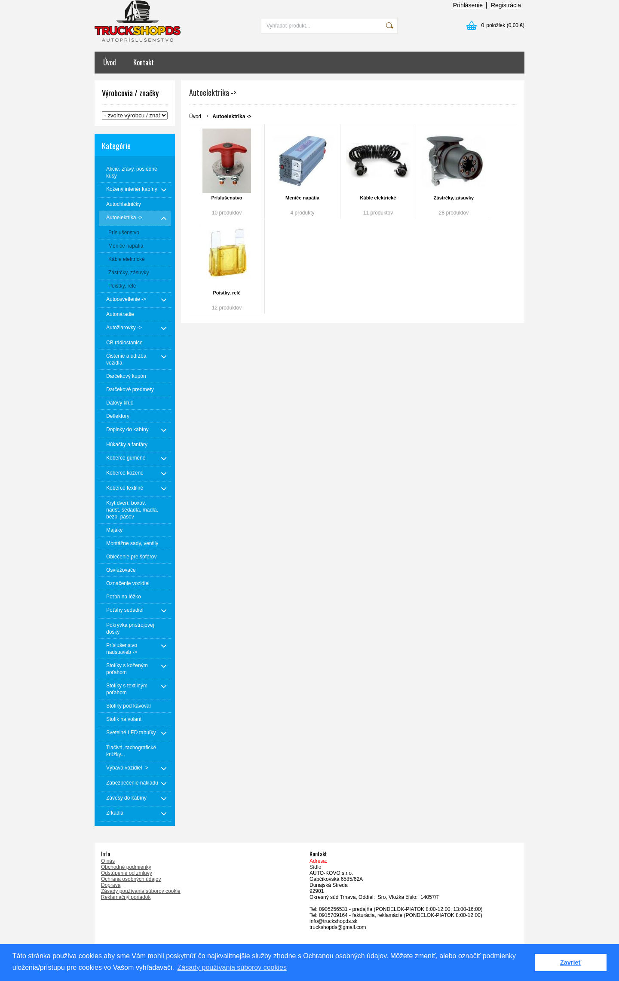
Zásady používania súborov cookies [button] (232, 967)
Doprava (110, 885)
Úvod (109, 62)
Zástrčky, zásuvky (454, 197)
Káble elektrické (378, 197)
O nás (108, 861)
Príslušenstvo (226, 197)
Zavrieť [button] (570, 962)
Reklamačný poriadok (125, 897)
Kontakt (143, 62)
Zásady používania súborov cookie (141, 891)
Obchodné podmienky (126, 867)
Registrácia (506, 5)
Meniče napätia (302, 197)
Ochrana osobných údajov (131, 879)
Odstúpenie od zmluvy (126, 873)
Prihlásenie (468, 5)
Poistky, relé (227, 292)
